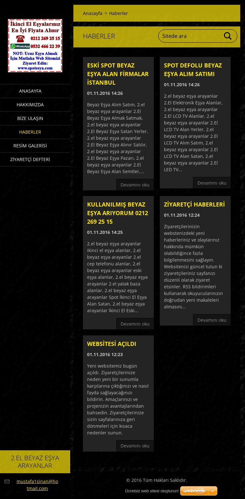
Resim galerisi (30, 146)
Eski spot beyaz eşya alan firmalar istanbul (118, 73)
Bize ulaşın (30, 118)
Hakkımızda (30, 105)
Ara (228, 36)
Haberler (30, 132)
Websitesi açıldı (111, 344)
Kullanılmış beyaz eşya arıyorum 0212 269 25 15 (117, 212)
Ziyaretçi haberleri (194, 204)
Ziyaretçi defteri (30, 159)
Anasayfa (30, 91)
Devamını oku (135, 185)
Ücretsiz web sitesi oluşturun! (152, 490)
